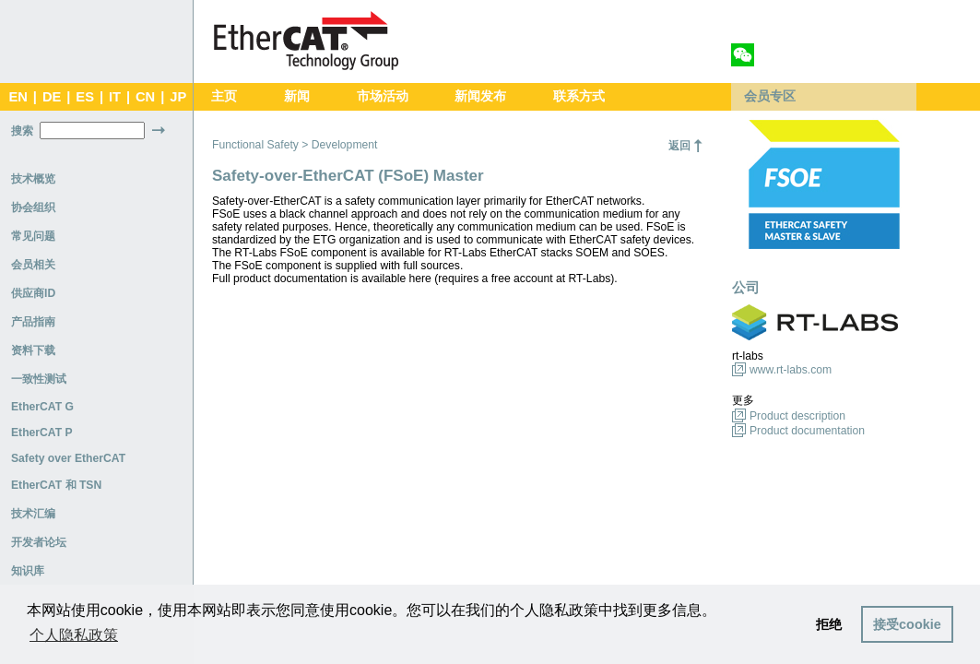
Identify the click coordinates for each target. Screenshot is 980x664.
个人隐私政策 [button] (74, 635)
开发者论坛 (38, 542)
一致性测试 (38, 379)
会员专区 (770, 96)
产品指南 (33, 321)
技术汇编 (33, 513)
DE (51, 96)
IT (115, 96)
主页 (224, 96)
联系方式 (579, 96)
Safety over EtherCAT (68, 458)
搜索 (22, 131)
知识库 (27, 570)
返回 (679, 145)
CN (145, 96)
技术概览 (33, 178)
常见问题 (33, 236)
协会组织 (33, 207)
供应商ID (33, 293)
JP (178, 96)
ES (85, 96)
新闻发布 (480, 96)
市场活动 (382, 96)
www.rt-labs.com (791, 369)
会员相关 (33, 264)
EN (17, 96)
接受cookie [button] (907, 624)
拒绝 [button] (829, 624)
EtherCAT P (42, 432)
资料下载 (33, 350)
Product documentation (807, 430)
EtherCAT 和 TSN (56, 485)
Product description (797, 415)
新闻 (297, 96)
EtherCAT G (42, 406)
